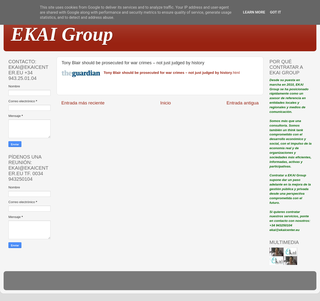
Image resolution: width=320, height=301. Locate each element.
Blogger (191, 283)
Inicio (165, 102)
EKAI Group (62, 34)
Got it (275, 12)
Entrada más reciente (83, 102)
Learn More (254, 12)
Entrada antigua (243, 102)
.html (172, 73)
